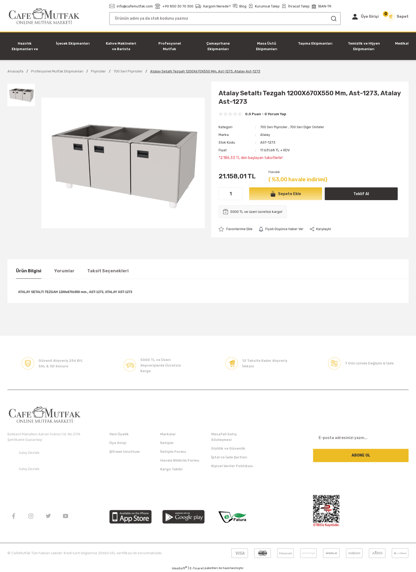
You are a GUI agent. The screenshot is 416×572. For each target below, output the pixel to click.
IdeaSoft (179, 568)
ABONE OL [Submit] (361, 455)
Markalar (168, 434)
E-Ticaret (197, 568)
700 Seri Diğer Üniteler (310, 127)
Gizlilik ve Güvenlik (228, 448)
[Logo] (44, 16)
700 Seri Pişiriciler (274, 127)
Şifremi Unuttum (124, 452)
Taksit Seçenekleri (108, 270)
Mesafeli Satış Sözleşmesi (224, 437)
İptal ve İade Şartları (229, 457)
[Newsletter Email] (361, 438)
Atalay (265, 135)
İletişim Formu (173, 452)
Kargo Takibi (171, 469)
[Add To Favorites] (236, 229)
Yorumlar (64, 270)
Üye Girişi (117, 443)
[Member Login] (365, 16)
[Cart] (397, 16)
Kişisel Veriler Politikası (232, 466)
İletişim (167, 443)
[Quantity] (231, 193)
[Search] (225, 18)
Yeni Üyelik (119, 434)
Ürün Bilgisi (28, 270)
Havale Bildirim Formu (179, 460)
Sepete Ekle (285, 194)
